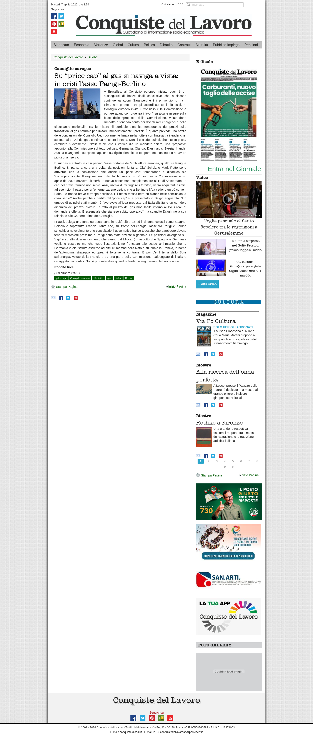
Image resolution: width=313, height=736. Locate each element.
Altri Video (207, 284)
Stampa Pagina (64, 287)
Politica (149, 45)
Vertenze (101, 45)
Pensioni (251, 45)
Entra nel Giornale (234, 168)
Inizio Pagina (176, 286)
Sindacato (61, 45)
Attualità (201, 45)
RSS (180, 4)
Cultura (133, 45)
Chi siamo (167, 4)
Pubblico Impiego (226, 45)
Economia (81, 45)
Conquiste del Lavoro (68, 57)
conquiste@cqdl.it (131, 732)
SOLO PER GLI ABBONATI (233, 327)
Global (118, 45)
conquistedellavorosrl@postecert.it (181, 732)
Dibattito (166, 45)
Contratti (183, 45)
